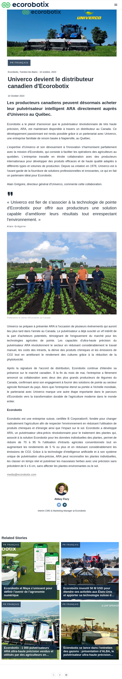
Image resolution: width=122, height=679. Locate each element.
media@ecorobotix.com (22, 474)
